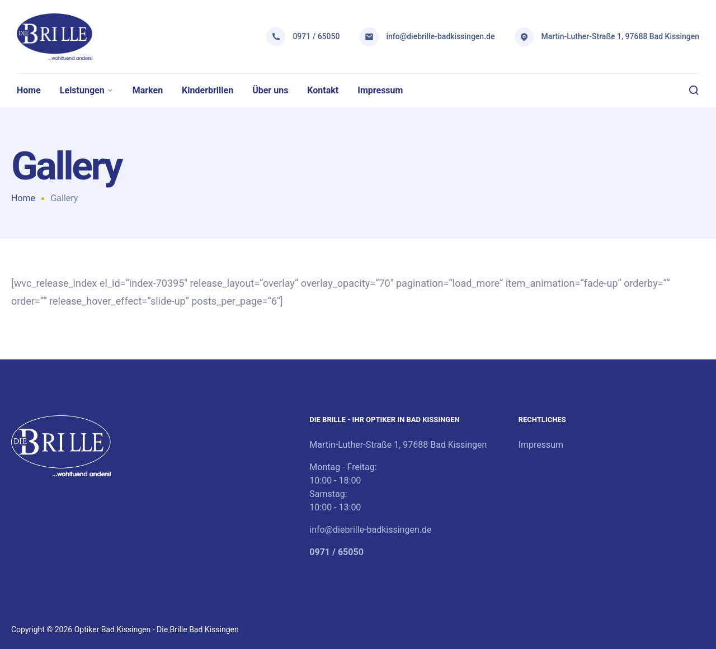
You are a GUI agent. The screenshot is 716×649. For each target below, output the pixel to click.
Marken (148, 90)
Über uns (270, 90)
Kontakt (322, 90)
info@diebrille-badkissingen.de (440, 36)
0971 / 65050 (316, 36)
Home (29, 90)
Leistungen (82, 90)
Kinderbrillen (207, 90)
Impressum (380, 90)
